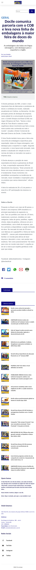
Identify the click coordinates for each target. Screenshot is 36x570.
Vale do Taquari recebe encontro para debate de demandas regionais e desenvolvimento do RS (21, 332)
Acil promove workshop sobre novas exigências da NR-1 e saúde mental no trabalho (22, 388)
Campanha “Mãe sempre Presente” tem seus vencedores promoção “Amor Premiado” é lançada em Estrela (22, 424)
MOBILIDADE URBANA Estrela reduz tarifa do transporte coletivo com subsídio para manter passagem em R (21, 376)
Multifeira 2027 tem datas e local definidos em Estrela (20, 366)
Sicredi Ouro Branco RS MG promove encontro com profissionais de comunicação (21, 446)
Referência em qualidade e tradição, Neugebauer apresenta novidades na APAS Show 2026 (21, 344)
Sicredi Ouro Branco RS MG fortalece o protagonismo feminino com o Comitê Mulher (22, 412)
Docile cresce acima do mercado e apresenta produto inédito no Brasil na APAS (22, 310)
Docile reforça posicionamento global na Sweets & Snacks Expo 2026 (22, 399)
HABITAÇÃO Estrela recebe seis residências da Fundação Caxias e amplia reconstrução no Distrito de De (22, 322)
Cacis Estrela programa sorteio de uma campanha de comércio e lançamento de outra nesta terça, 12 (22, 458)
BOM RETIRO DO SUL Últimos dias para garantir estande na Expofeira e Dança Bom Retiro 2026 (22, 434)
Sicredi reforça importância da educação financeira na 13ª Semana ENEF (22, 355)
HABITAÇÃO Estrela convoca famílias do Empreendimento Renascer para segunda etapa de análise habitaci (22, 468)
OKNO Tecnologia (17, 567)
